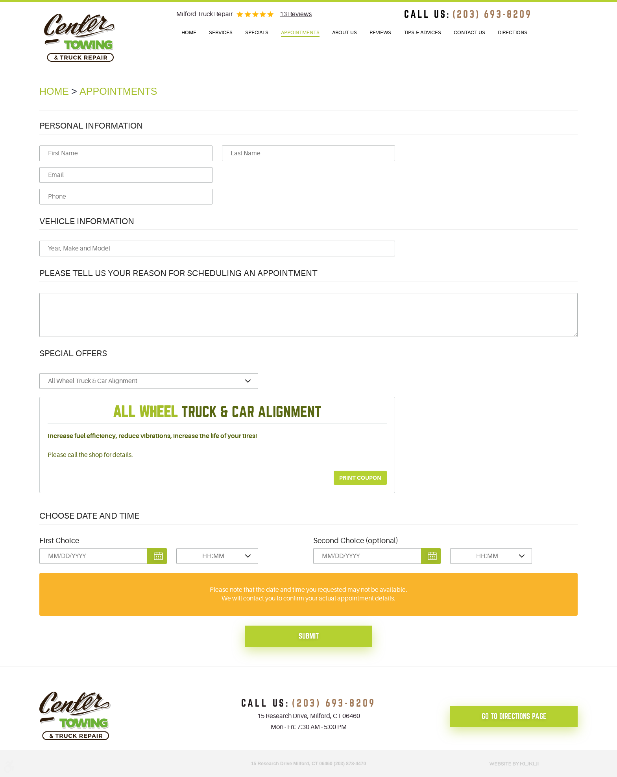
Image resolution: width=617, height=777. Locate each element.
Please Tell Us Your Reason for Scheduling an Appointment (178, 273)
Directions (512, 32)
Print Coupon (360, 478)
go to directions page (514, 716)
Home (188, 32)
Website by (514, 763)
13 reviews (296, 14)
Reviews (380, 32)
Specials (256, 32)
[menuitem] (188, 32)
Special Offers (73, 353)
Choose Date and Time (89, 516)
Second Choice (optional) (355, 540)
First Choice (59, 540)
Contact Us (469, 32)
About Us (344, 32)
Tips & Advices (422, 32)
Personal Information (91, 126)
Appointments (300, 32)
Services (221, 32)
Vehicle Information (86, 221)
